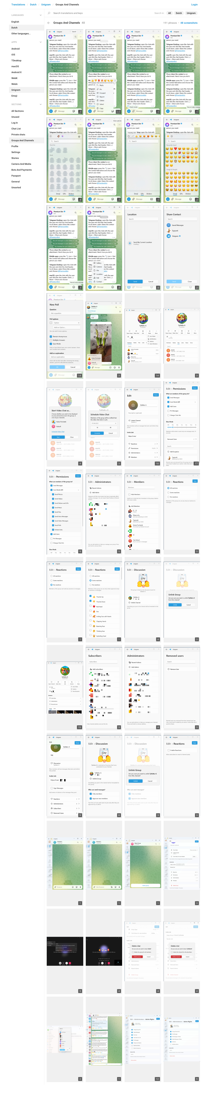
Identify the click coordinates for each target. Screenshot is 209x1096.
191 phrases (170, 22)
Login (194, 4)
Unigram (46, 4)
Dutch (33, 4)
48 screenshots (189, 22)
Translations (18, 4)
